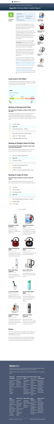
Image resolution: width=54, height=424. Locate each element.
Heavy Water (40, 405)
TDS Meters (25, 400)
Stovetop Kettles (26, 392)
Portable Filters (19, 376)
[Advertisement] (27, 351)
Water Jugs (11, 407)
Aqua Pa (22, 5)
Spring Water (40, 411)
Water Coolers (12, 409)
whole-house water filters (28, 65)
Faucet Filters (19, 403)
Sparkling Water (41, 409)
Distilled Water (40, 404)
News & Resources (20, 19)
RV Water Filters (19, 386)
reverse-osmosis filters (26, 63)
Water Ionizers (12, 383)
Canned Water (40, 403)
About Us (11, 419)
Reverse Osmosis (12, 387)
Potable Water (26, 405)
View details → (12, 95)
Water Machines (12, 408)
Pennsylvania (18, 5)
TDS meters (18, 63)
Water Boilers (26, 393)
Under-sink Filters (19, 408)
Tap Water (25, 407)
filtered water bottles (30, 62)
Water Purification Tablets (11, 390)
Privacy (20, 419)
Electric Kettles (26, 380)
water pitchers (22, 62)
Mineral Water (40, 407)
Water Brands (33, 378)
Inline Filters (18, 404)
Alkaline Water (40, 401)
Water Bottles (34, 376)
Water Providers (12, 5)
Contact (16, 419)
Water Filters (19, 398)
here (20, 55)
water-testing (19, 60)
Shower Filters (19, 412)
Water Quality (26, 398)
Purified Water (40, 408)
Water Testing (26, 401)
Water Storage (40, 412)
